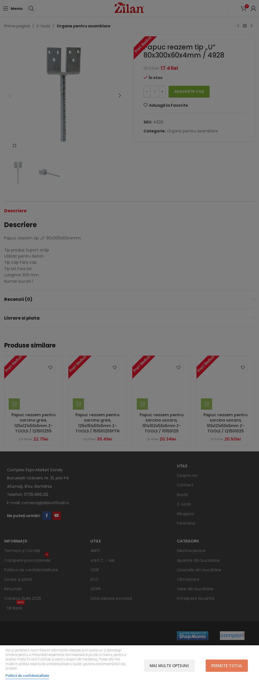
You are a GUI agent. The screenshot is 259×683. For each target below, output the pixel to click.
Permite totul (226, 665)
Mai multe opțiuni (169, 665)
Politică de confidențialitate (27, 675)
